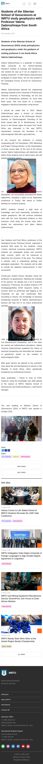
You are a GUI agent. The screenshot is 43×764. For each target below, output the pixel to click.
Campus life (5, 710)
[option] (21, 428)
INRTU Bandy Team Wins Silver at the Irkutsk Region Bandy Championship (18, 639)
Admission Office (7, 717)
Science (16, 457)
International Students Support (12, 731)
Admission (5, 694)
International (25, 457)
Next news (21, 472)
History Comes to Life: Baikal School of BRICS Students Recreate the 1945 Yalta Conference (20, 513)
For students (6, 457)
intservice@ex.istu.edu (9, 734)
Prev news (21, 466)
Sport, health (6, 646)
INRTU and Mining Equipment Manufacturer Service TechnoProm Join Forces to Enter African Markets (21, 599)
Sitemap (16, 757)
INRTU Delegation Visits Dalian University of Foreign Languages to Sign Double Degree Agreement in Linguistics (21, 556)
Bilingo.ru (26, 760)
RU (35, 4)
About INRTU (6, 699)
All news (21, 654)
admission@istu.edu (8, 723)
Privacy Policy (25, 757)
